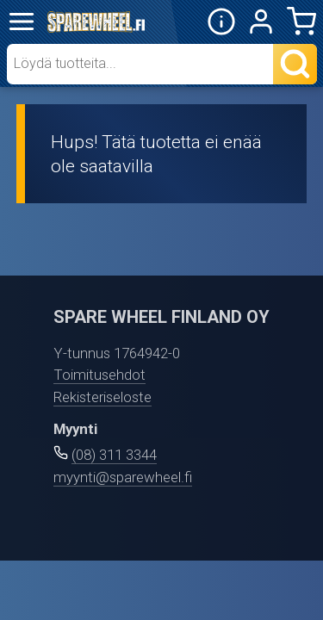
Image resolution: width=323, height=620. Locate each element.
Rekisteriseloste (102, 397)
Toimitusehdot (99, 374)
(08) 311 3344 (114, 454)
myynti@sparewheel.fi (122, 477)
